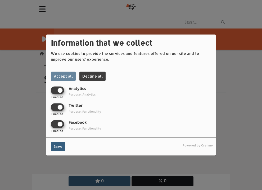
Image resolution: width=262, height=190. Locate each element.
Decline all (92, 76)
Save (58, 146)
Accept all (63, 76)
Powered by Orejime (198, 146)
